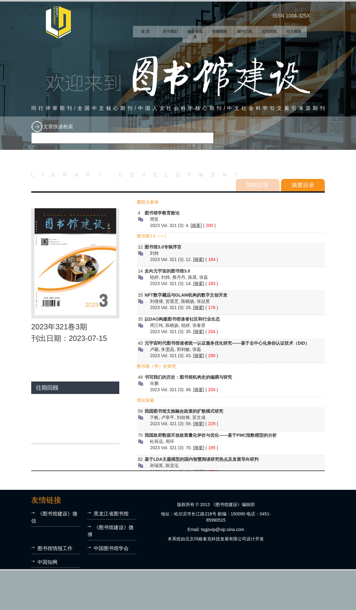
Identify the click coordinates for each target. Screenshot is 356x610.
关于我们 (170, 31)
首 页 (145, 31)
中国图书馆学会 (111, 548)
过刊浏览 (269, 31)
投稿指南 (219, 31)
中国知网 (47, 562)
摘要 (196, 225)
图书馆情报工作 (54, 548)
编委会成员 (194, 34)
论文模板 (293, 31)
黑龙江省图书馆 (111, 513)
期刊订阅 (244, 31)
